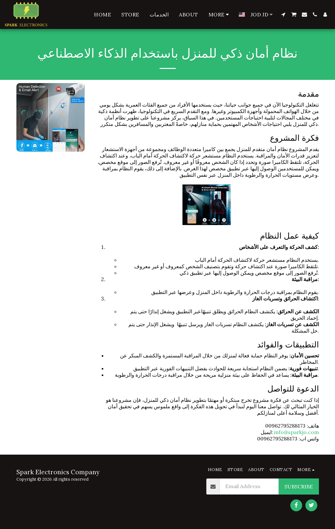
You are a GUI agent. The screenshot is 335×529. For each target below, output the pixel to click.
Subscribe (298, 486)
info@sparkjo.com (296, 432)
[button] (283, 14)
